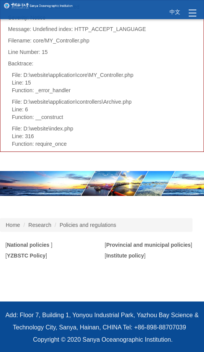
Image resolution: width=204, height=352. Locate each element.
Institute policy (125, 256)
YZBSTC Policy (26, 256)
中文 (175, 12)
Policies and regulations (88, 225)
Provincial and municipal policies (148, 245)
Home (13, 225)
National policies (29, 245)
